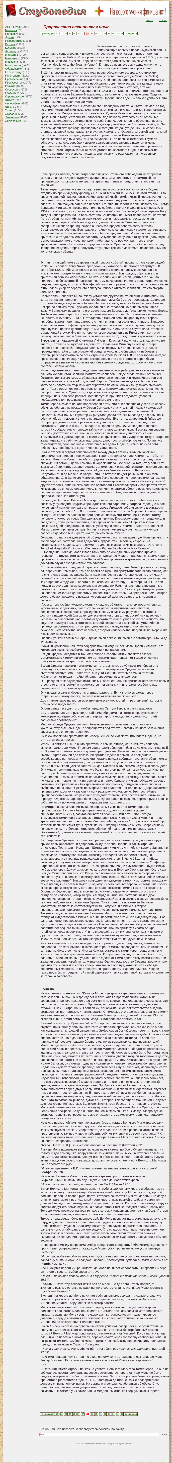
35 (117, 33)
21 (57, 33)
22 (61, 33)
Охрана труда (13, 72)
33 (109, 33)
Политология (13, 75)
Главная (149, 20)
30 (96, 33)
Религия (10, 86)
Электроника (13, 121)
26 (78, 33)
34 (113, 33)
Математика (12, 58)
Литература (12, 51)
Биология (11, 30)
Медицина (11, 61)
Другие (9, 37)
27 (83, 33)
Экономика (12, 117)
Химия (9, 110)
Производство (13, 82)
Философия (12, 103)
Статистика (12, 93)
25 (74, 33)
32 (105, 33)
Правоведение (14, 79)
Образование (13, 68)
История (10, 44)
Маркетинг (11, 54)
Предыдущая (47, 33)
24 (70, 33)
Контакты (163, 20)
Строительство (14, 96)
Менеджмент (13, 65)
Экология (11, 114)
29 (92, 33)
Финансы (10, 107)
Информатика (13, 40)
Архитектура (13, 26)
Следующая (131, 33)
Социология (12, 89)
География (11, 33)
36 (122, 33)
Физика (9, 100)
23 (66, 33)
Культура (10, 47)
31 (100, 33)
